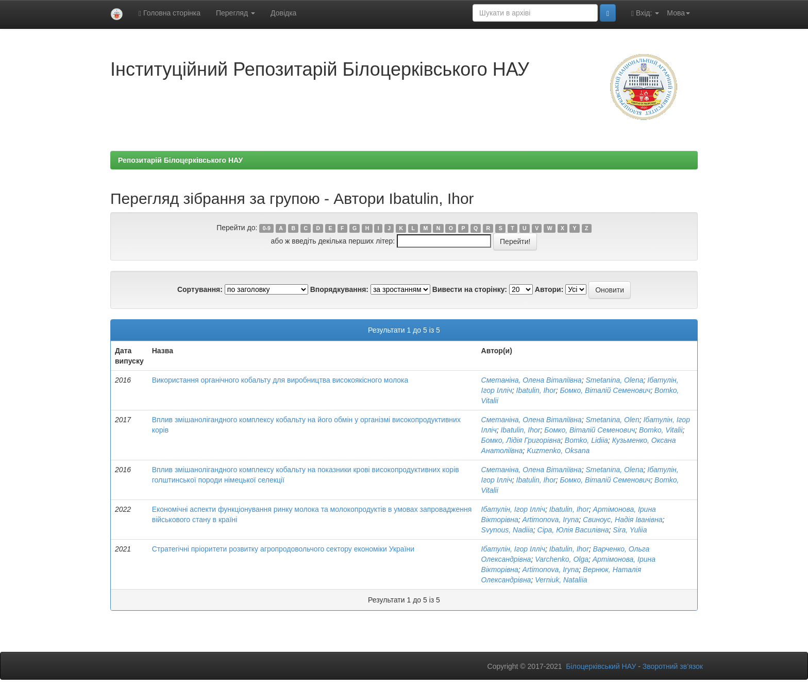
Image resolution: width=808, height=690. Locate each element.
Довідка (283, 13)
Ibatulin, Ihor (536, 390)
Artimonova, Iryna (551, 519)
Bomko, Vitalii (661, 430)
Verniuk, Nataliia (561, 580)
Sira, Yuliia (630, 530)
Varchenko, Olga (561, 559)
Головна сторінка (169, 13)
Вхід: (645, 13)
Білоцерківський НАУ (601, 666)
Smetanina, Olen (612, 420)
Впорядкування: (339, 289)
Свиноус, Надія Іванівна (622, 519)
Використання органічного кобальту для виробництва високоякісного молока (280, 380)
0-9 (267, 228)
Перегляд (235, 13)
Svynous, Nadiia (507, 530)
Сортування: (200, 289)
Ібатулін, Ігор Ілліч (513, 509)
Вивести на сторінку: (469, 289)
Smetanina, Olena (614, 380)
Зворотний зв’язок (673, 666)
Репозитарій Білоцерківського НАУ (180, 160)
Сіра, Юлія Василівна (573, 530)
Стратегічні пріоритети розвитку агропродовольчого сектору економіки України (283, 549)
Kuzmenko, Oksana (558, 450)
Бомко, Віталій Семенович (605, 390)
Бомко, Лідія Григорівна (521, 440)
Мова (678, 13)
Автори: (549, 289)
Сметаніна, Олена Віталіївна (531, 380)
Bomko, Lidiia (586, 440)
